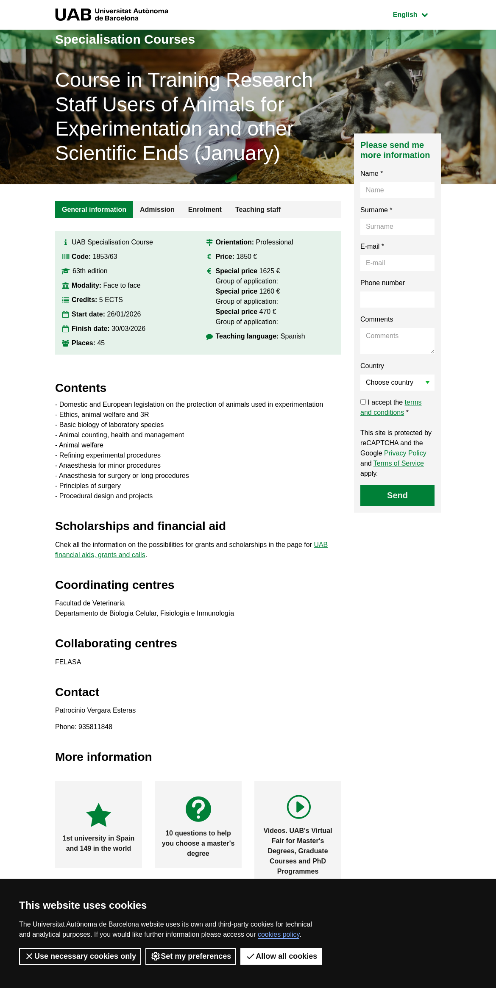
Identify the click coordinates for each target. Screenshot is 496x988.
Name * (371, 173)
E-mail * (372, 246)
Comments (376, 319)
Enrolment (205, 209)
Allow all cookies (281, 956)
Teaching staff (258, 209)
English (417, 13)
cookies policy (278, 934)
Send (397, 495)
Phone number (382, 282)
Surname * (376, 210)
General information (94, 209)
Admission (157, 209)
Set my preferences (190, 956)
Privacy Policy (405, 453)
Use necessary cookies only (80, 956)
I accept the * (391, 407)
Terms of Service (398, 463)
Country (372, 365)
